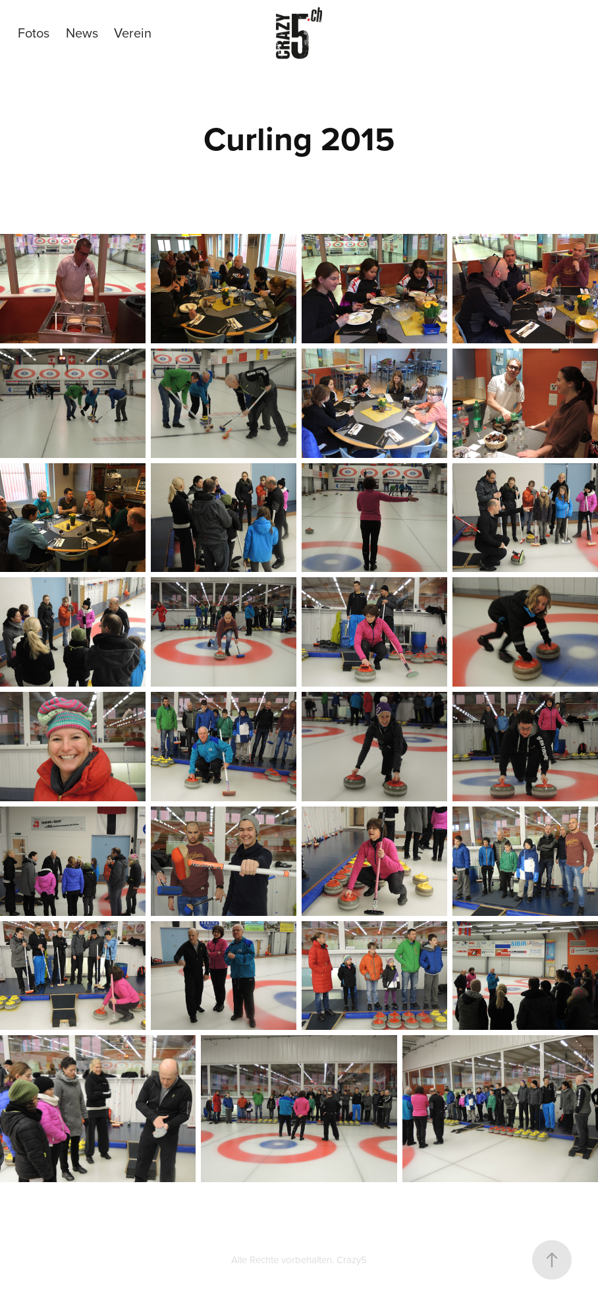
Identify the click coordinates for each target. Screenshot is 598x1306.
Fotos (33, 32)
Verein (132, 32)
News (82, 32)
